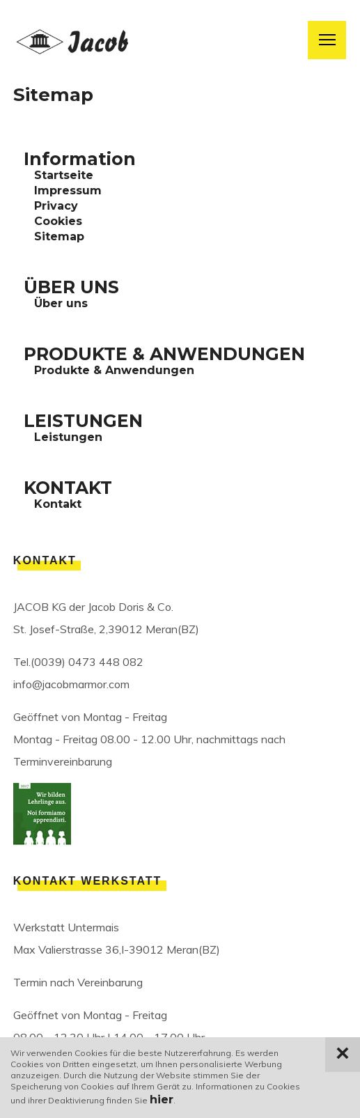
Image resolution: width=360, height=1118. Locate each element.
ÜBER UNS (71, 287)
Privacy (56, 205)
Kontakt (57, 504)
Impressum (68, 190)
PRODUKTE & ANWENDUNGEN (164, 354)
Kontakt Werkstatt (87, 881)
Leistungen (68, 437)
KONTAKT (68, 487)
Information (80, 158)
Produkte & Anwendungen (114, 370)
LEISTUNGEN (83, 420)
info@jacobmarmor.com (71, 684)
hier (161, 1099)
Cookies (58, 221)
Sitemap (59, 236)
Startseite (63, 175)
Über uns (61, 303)
